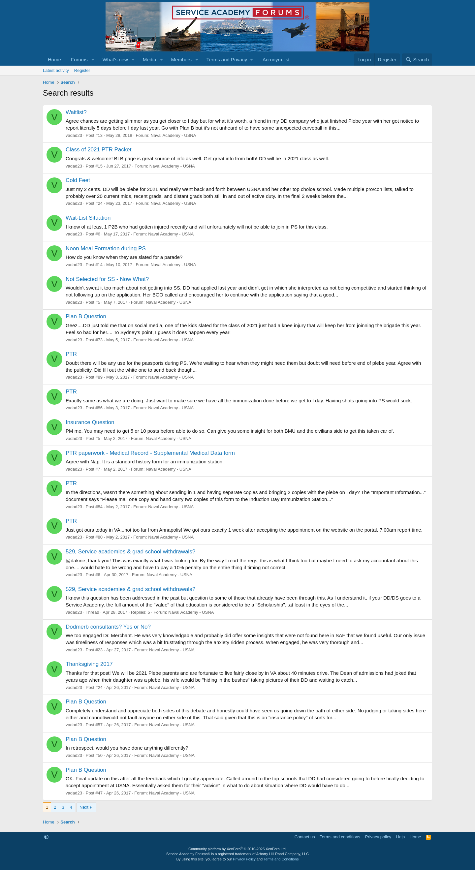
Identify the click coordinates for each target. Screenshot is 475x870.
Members (181, 59)
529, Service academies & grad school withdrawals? (130, 551)
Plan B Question (86, 316)
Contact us (305, 836)
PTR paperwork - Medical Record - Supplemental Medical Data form (150, 453)
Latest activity (56, 70)
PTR (71, 354)
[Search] (417, 59)
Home (54, 59)
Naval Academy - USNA (173, 135)
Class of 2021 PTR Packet (98, 149)
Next (83, 807)
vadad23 (74, 135)
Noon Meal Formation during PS (106, 248)
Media (149, 59)
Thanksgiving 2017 (89, 664)
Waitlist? (76, 112)
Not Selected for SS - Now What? (107, 279)
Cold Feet (78, 180)
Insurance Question (90, 422)
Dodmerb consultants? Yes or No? (108, 627)
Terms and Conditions (281, 859)
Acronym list (276, 59)
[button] (93, 59)
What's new (115, 59)
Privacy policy (378, 836)
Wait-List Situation (88, 218)
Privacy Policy (244, 859)
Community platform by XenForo (237, 849)
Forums (79, 59)
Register (82, 70)
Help (400, 836)
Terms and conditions (340, 836)
